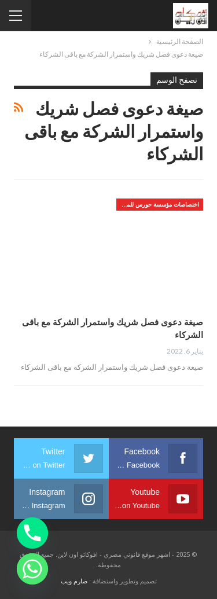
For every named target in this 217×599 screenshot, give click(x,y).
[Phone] (32, 533)
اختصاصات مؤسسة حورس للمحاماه (157, 204)
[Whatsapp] (32, 569)
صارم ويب (74, 580)
